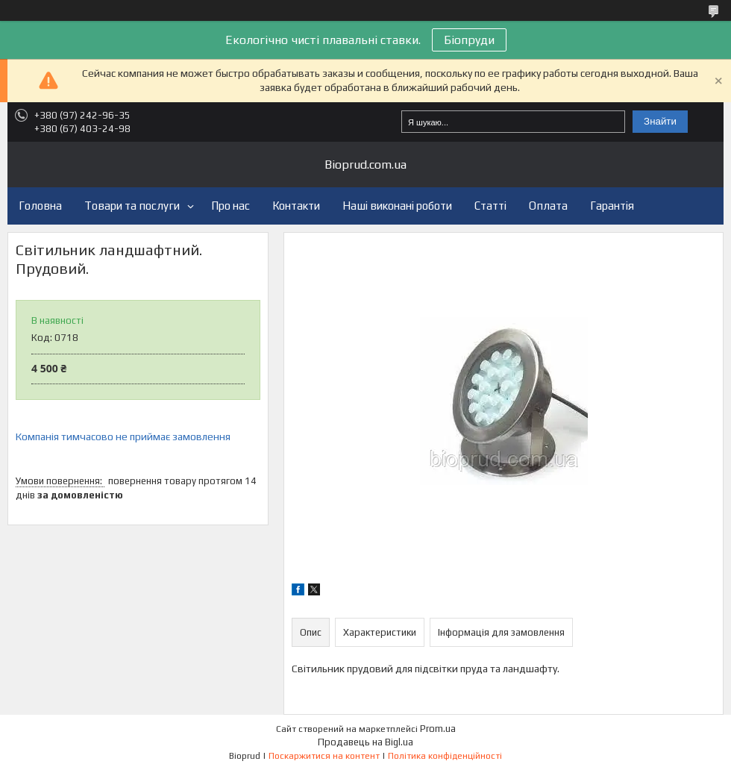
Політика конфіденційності (445, 756)
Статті (490, 205)
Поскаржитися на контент (324, 756)
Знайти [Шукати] (660, 121)
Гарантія (612, 205)
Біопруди (469, 40)
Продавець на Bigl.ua (365, 742)
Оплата (548, 205)
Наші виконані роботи (397, 205)
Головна (40, 205)
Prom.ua (438, 728)
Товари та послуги (132, 205)
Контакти (296, 205)
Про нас (230, 205)
